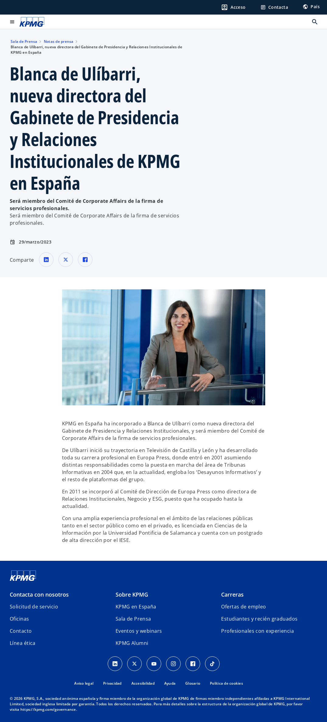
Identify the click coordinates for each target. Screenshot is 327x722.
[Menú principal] (12, 22)
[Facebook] (193, 663)
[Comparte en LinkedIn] (46, 259)
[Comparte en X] (65, 259)
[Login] (233, 7)
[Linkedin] (115, 663)
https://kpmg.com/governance (48, 709)
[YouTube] (154, 663)
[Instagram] (173, 663)
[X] (134, 663)
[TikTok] (212, 663)
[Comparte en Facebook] (85, 259)
